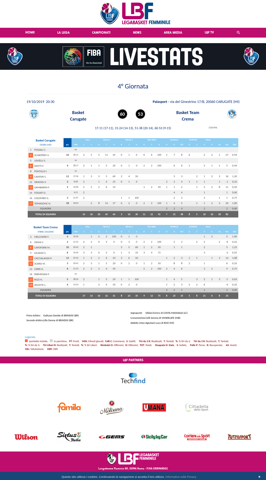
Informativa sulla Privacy (181, 476)
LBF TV (209, 32)
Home (30, 32)
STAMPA (213, 127)
